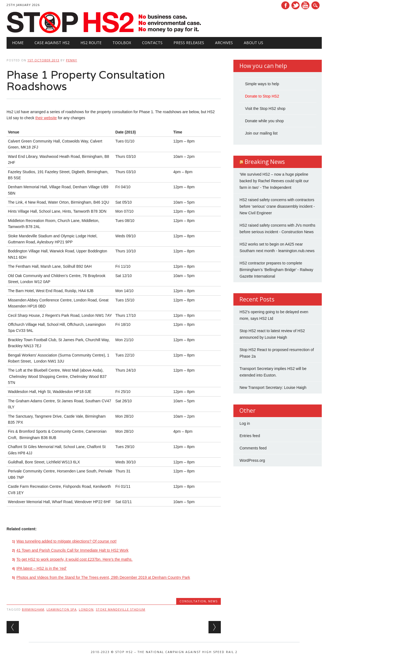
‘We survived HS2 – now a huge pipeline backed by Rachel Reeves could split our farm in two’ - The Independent (274, 181)
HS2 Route (91, 42)
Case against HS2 (51, 42)
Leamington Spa (62, 609)
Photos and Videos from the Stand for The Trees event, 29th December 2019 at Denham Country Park (103, 577)
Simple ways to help (262, 84)
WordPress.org (252, 460)
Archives (224, 42)
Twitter (295, 5)
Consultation (192, 601)
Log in (244, 423)
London (86, 609)
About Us (253, 42)
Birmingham (33, 609)
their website (46, 118)
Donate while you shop (264, 121)
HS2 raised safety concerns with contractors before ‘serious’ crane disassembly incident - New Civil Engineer (277, 206)
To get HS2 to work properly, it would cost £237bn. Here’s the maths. (74, 559)
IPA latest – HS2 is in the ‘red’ (41, 568)
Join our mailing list (261, 133)
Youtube (305, 5)
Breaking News (265, 162)
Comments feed (252, 448)
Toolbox (121, 42)
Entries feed (249, 436)
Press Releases (188, 42)
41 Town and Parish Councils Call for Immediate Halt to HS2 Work (72, 550)
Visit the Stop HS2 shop (265, 108)
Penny (71, 60)
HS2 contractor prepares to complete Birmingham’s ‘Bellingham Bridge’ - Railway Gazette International (276, 269)
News (213, 601)
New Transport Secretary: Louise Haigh (272, 387)
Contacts (152, 42)
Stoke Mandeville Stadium (120, 609)
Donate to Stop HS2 (262, 96)
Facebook (285, 5)
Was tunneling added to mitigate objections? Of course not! (66, 541)
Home (18, 42)
